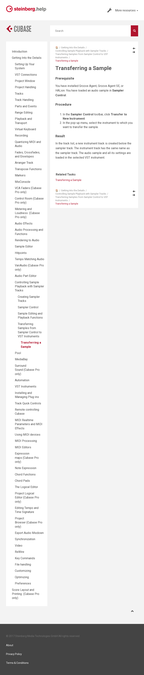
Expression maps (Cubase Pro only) (27, 458)
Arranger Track (24, 162)
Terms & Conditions (17, 662)
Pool (18, 353)
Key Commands (25, 558)
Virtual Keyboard (25, 129)
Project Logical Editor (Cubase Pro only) (27, 497)
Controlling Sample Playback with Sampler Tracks (80, 50)
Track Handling (24, 100)
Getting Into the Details (73, 47)
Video (18, 545)
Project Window (25, 81)
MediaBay (21, 359)
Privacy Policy (14, 654)
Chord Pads (22, 480)
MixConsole (22, 182)
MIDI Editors (23, 447)
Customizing (23, 570)
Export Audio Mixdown (29, 533)
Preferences (23, 583)
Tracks (19, 93)
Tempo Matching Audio (29, 259)
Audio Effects (23, 223)
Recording (21, 135)
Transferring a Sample (68, 180)
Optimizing (22, 577)
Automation (22, 380)
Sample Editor (24, 246)
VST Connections (26, 74)
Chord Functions (25, 474)
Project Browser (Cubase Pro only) (28, 522)
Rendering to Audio (27, 240)
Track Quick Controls (28, 403)
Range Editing (23, 112)
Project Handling (25, 87)
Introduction (19, 51)
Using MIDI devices (27, 434)
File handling (23, 564)
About (9, 645)
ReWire (19, 552)
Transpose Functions (28, 169)
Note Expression (25, 468)
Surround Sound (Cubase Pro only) (27, 370)
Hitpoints (21, 253)
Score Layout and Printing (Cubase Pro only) (25, 594)
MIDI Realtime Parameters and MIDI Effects (28, 424)
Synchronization (25, 539)
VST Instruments (25, 386)
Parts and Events (26, 106)
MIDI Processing (26, 441)
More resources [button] (122, 10)
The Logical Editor (26, 487)
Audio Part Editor (26, 276)
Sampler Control (28, 307)
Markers (20, 175)
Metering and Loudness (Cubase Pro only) (27, 213)
